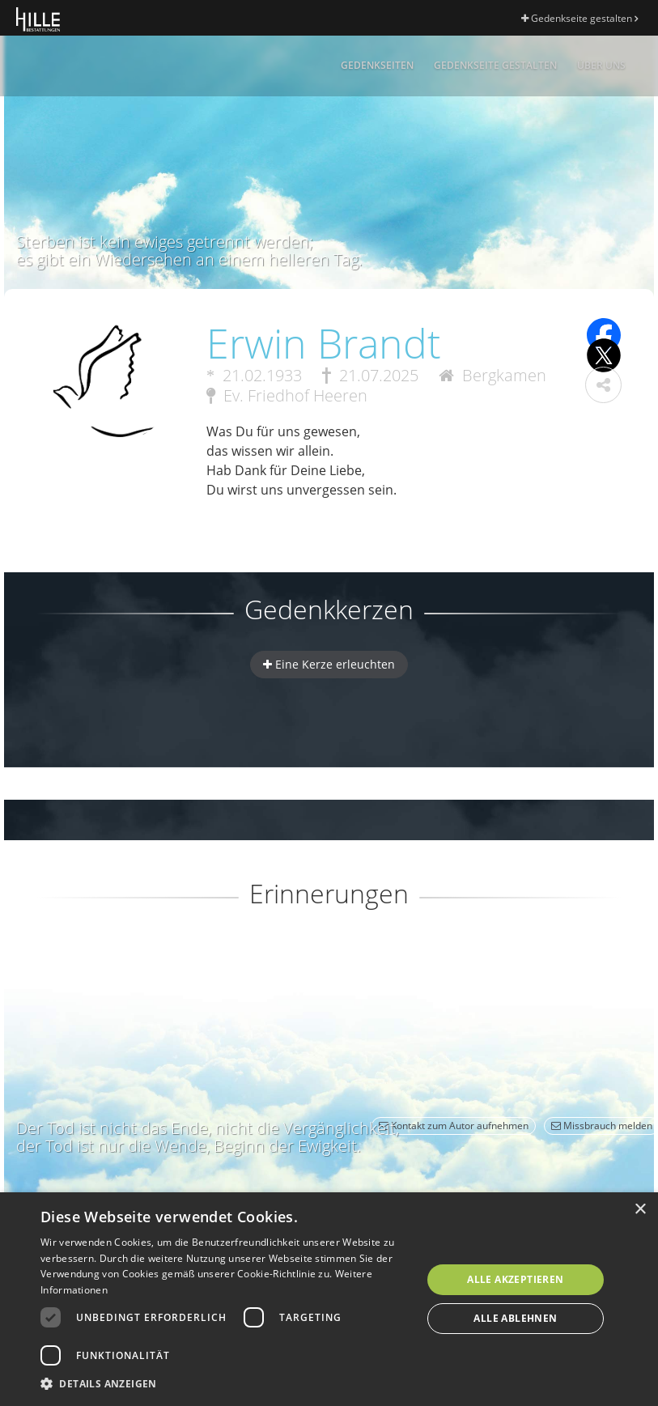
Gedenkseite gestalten (579, 18)
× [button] (640, 1210)
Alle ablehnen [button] (515, 1318)
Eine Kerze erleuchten (329, 664)
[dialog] (329, 1299)
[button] (603, 385)
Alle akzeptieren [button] (515, 1279)
